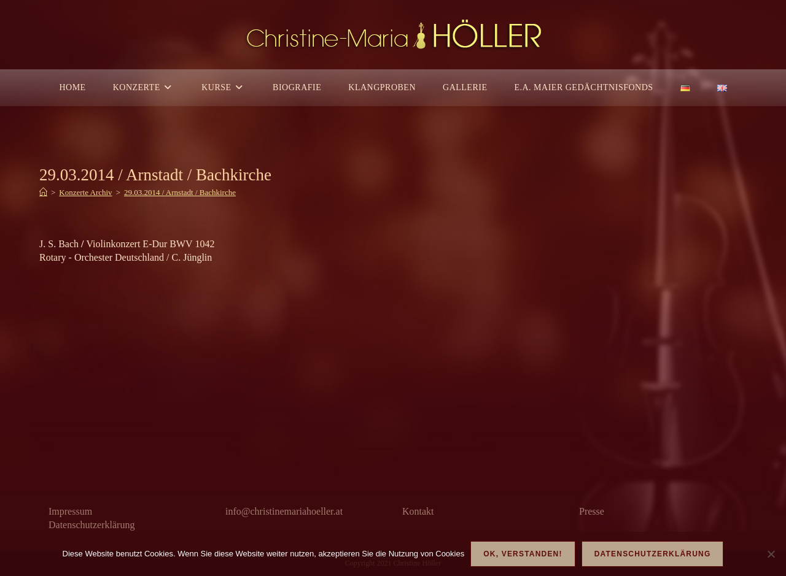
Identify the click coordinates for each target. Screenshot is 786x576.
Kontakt (418, 511)
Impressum (70, 511)
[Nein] (771, 554)
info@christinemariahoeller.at (284, 511)
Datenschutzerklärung (91, 525)
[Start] (43, 192)
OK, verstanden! (522, 554)
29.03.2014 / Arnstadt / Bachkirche (180, 192)
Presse (591, 511)
